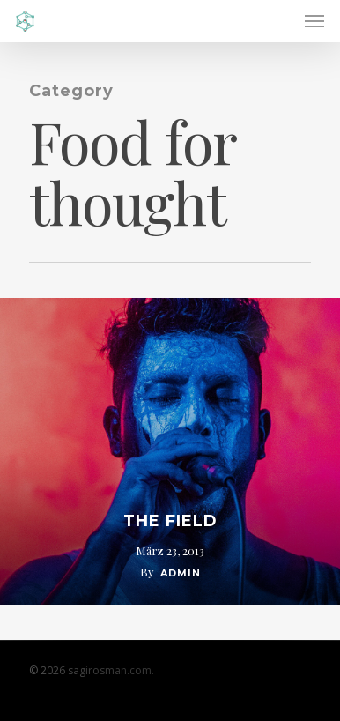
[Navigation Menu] (314, 21)
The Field (170, 521)
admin (180, 573)
